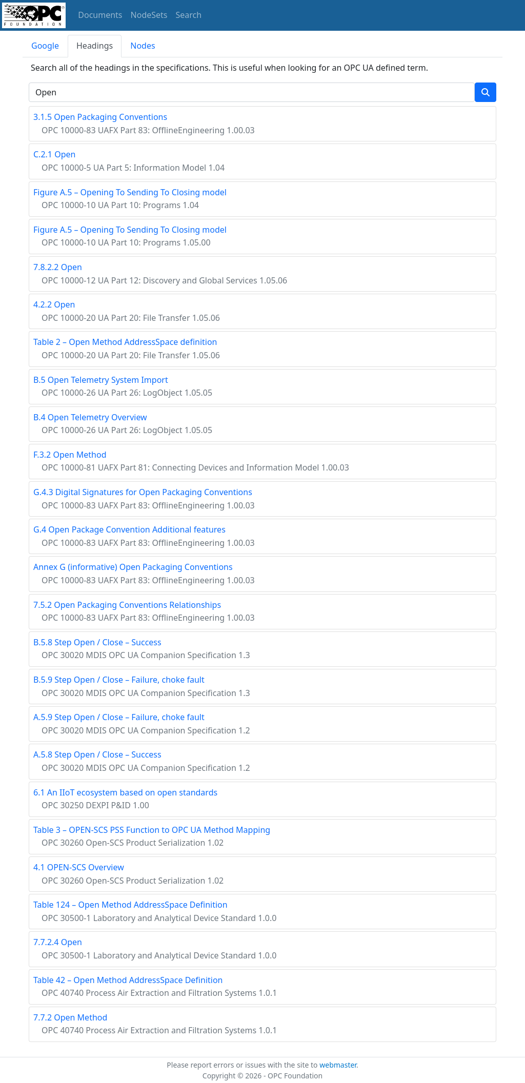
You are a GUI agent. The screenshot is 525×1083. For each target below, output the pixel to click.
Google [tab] (45, 45)
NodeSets (149, 15)
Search (189, 15)
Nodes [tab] (142, 45)
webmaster (337, 1065)
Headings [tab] (94, 45)
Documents (100, 15)
